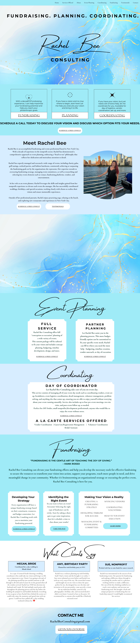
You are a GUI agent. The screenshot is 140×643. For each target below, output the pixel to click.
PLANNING (70, 115)
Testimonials (125, 3)
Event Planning (89, 3)
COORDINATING (112, 115)
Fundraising (114, 3)
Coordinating (102, 3)
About (79, 3)
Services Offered (67, 3)
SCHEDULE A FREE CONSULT (70, 131)
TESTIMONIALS (58, 206)
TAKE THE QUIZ (59, 529)
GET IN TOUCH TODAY (71, 629)
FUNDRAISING (29, 115)
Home (57, 3)
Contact (135, 3)
